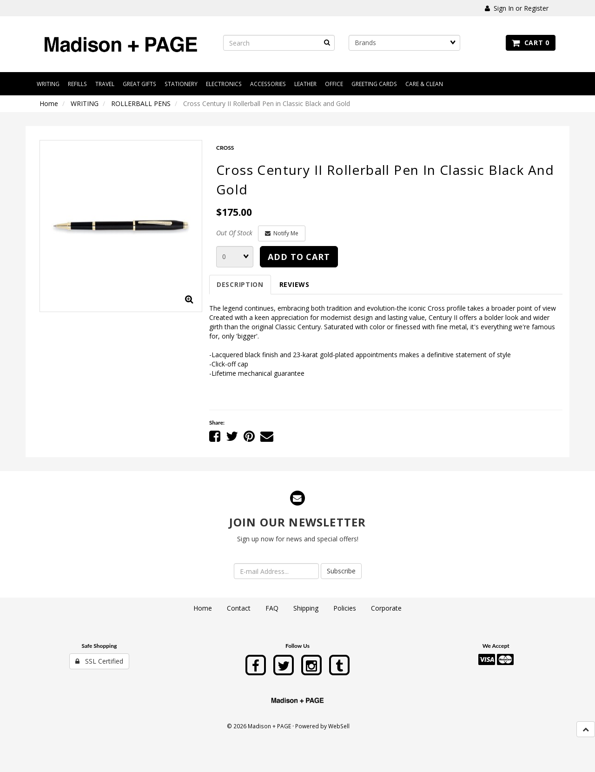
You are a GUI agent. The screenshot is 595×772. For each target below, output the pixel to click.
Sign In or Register (517, 8)
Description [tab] (240, 284)
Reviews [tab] (294, 284)
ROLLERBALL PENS (141, 103)
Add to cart (299, 256)
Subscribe (341, 570)
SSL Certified (99, 661)
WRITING (85, 103)
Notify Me (281, 233)
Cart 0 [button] (530, 42)
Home (49, 103)
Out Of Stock (234, 232)
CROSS (225, 147)
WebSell (339, 726)
